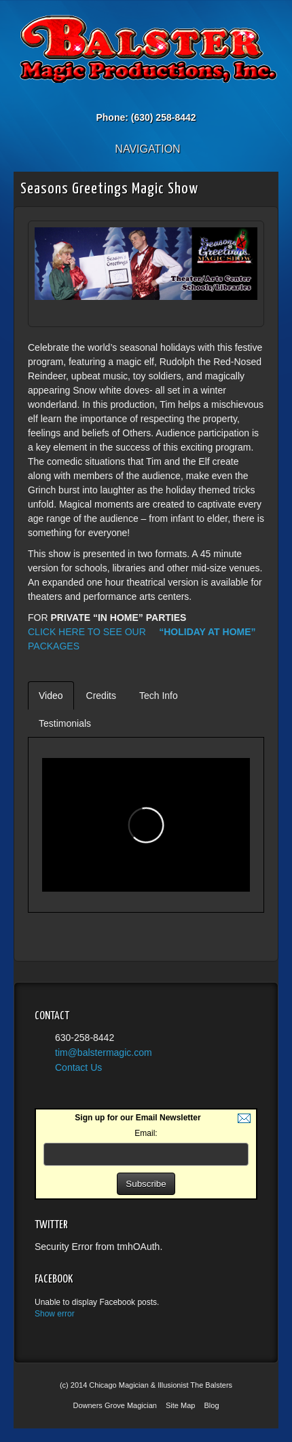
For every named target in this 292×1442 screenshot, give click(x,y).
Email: (145, 1133)
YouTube (173, 98)
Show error (55, 1313)
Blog (211, 1405)
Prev (226, 313)
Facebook (136, 98)
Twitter (155, 98)
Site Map (180, 1405)
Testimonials (65, 723)
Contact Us (78, 1067)
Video (51, 695)
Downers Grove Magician (115, 1405)
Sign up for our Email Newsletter (137, 1117)
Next (242, 313)
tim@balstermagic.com (103, 1052)
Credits (101, 695)
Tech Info (158, 695)
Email (118, 98)
